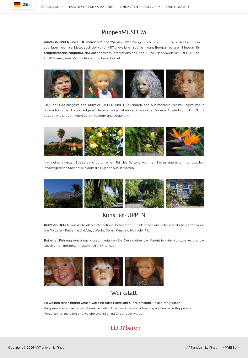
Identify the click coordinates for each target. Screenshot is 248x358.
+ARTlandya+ (50, 6)
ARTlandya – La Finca (201, 347)
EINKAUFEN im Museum (138, 6)
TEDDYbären (124, 328)
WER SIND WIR (177, 6)
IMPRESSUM (230, 347)
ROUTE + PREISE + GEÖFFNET (91, 6)
